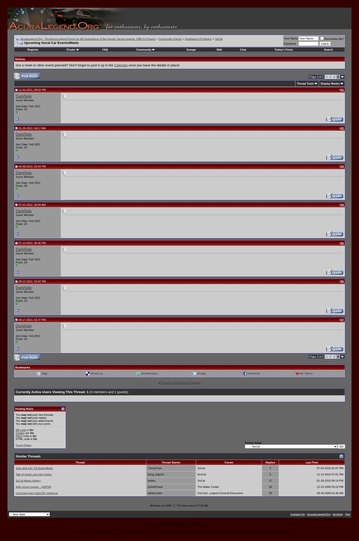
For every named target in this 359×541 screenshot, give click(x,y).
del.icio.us (96, 373)
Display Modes (330, 83)
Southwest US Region (198, 38)
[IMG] (19, 435)
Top (347, 514)
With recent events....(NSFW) (33, 486)
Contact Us (297, 514)
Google (201, 373)
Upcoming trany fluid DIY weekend (37, 493)
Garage (191, 49)
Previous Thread (171, 382)
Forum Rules (23, 445)
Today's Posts (283, 49)
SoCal (219, 38)
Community (145, 49)
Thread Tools (305, 83)
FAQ (105, 49)
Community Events (170, 38)
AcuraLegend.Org (318, 514)
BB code (21, 430)
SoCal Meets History (28, 480)
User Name (291, 38)
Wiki (219, 49)
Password (290, 43)
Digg (44, 373)
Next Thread (190, 382)
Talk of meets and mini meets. (34, 474)
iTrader (72, 49)
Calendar (121, 65)
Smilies (20, 433)
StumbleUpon (149, 373)
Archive (338, 514)
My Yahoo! (306, 373)
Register (32, 49)
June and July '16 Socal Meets (34, 468)
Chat (243, 49)
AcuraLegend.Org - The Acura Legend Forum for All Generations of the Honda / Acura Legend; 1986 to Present (88, 38)
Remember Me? (332, 38)
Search (328, 49)
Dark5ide (24, 96)
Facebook (254, 373)
